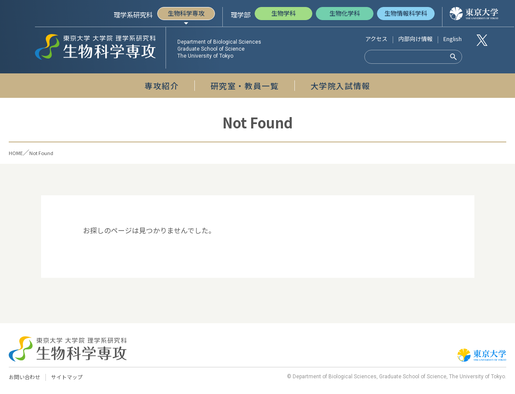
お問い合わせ (26, 377)
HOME (18, 152)
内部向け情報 (415, 38)
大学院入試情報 (340, 85)
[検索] (403, 57)
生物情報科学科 (405, 13)
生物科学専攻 (186, 13)
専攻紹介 (162, 85)
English (452, 38)
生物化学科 (344, 13)
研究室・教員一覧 (245, 85)
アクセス (376, 38)
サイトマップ (71, 377)
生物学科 (283, 13)
